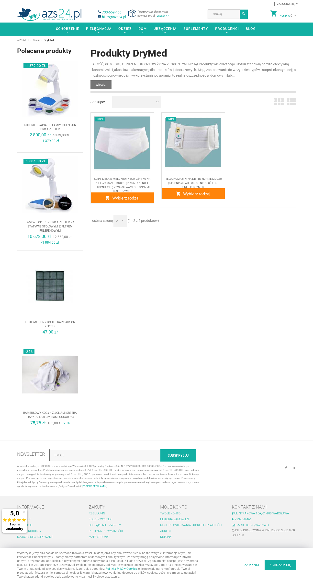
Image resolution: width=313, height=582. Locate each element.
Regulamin (97, 513)
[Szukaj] (244, 14)
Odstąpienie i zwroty (105, 525)
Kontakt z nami (249, 507)
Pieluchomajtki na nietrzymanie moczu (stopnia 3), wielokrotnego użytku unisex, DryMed (193, 184)
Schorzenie (67, 29)
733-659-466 (112, 12)
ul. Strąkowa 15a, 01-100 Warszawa (260, 513)
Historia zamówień (174, 519)
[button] (286, 4)
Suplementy (195, 29)
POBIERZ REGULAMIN (94, 486)
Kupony (166, 537)
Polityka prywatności (106, 531)
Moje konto (173, 507)
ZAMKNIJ (251, 565)
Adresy (165, 531)
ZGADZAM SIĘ (280, 565)
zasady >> (163, 15)
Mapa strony (99, 537)
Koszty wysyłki (100, 519)
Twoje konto (170, 513)
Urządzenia (165, 29)
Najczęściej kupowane (35, 537)
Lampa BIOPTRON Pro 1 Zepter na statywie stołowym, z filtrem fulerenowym (50, 226)
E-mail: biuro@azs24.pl (251, 525)
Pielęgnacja (99, 29)
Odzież (125, 29)
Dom (142, 29)
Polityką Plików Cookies (121, 568)
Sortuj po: (97, 102)
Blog (251, 29)
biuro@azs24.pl (114, 17)
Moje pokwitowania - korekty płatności (191, 525)
